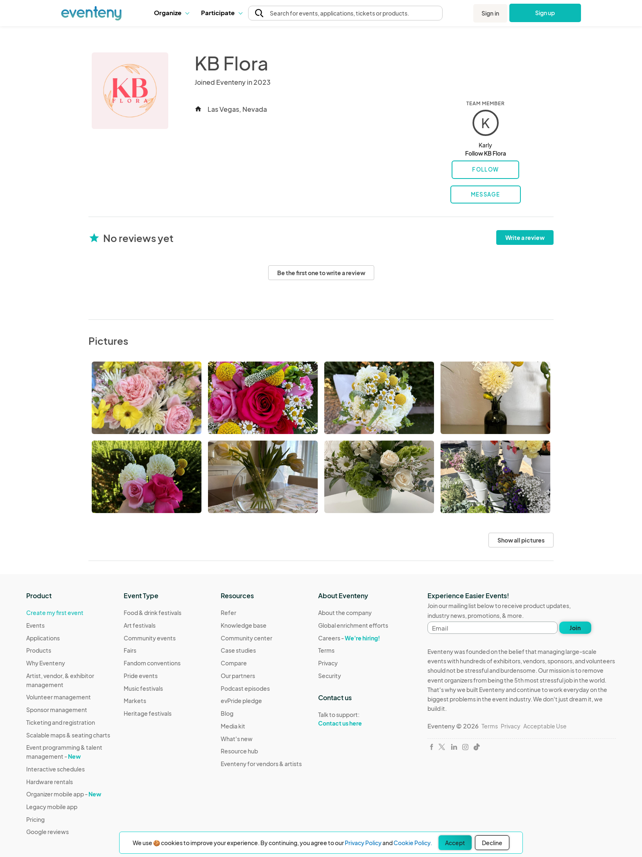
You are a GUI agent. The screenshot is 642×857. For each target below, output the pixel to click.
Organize (171, 12)
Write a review (525, 237)
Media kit (233, 726)
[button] (171, 12)
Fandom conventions (152, 663)
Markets (135, 700)
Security (329, 675)
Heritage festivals (148, 713)
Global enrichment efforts (353, 625)
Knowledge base (244, 625)
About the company (345, 612)
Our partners (238, 675)
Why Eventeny (45, 663)
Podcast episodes (245, 688)
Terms (326, 650)
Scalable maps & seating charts (68, 735)
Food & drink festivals (152, 612)
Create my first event (55, 612)
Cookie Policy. (412, 842)
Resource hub (239, 751)
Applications (43, 638)
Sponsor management (56, 709)
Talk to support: (353, 719)
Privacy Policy (363, 842)
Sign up (545, 12)
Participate (221, 12)
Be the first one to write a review (321, 272)
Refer (228, 612)
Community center (246, 638)
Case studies (238, 650)
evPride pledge (241, 700)
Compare (234, 663)
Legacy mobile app (51, 806)
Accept (455, 842)
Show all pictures (521, 540)
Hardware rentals (49, 781)
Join (575, 627)
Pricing (35, 819)
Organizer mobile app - (63, 794)
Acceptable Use (545, 726)
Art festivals (140, 625)
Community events (150, 638)
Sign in (490, 13)
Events (35, 625)
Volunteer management (58, 697)
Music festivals (143, 688)
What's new (237, 738)
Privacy (328, 663)
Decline (492, 842)
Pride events (141, 675)
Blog (227, 713)
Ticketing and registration (60, 722)
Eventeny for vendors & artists (261, 763)
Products (38, 650)
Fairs (130, 650)
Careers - (349, 638)
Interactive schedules (55, 769)
